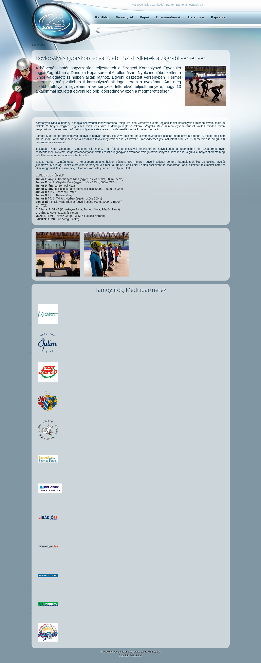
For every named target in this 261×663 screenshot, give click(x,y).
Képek (145, 17)
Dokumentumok (168, 17)
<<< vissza (38, 45)
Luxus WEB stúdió (150, 651)
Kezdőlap (102, 17)
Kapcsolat (218, 17)
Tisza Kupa (195, 17)
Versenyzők (125, 17)
